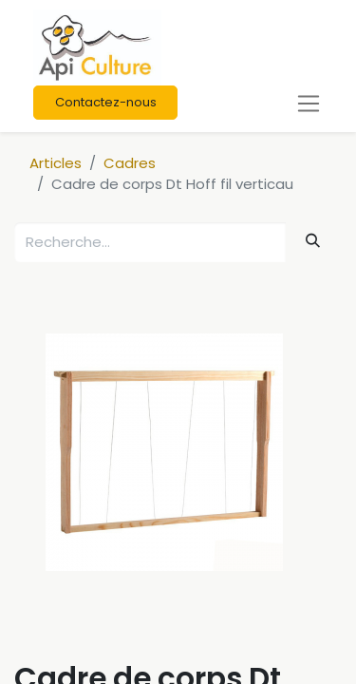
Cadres (129, 163)
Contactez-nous (106, 102)
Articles (55, 163)
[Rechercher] (313, 240)
